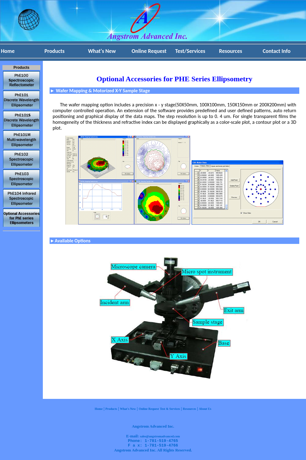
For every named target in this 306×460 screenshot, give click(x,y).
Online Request (149, 51)
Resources (230, 51)
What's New (102, 51)
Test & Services (170, 408)
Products (54, 51)
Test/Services (190, 51)
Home (8, 51)
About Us (205, 408)
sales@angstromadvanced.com (160, 436)
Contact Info (277, 51)
